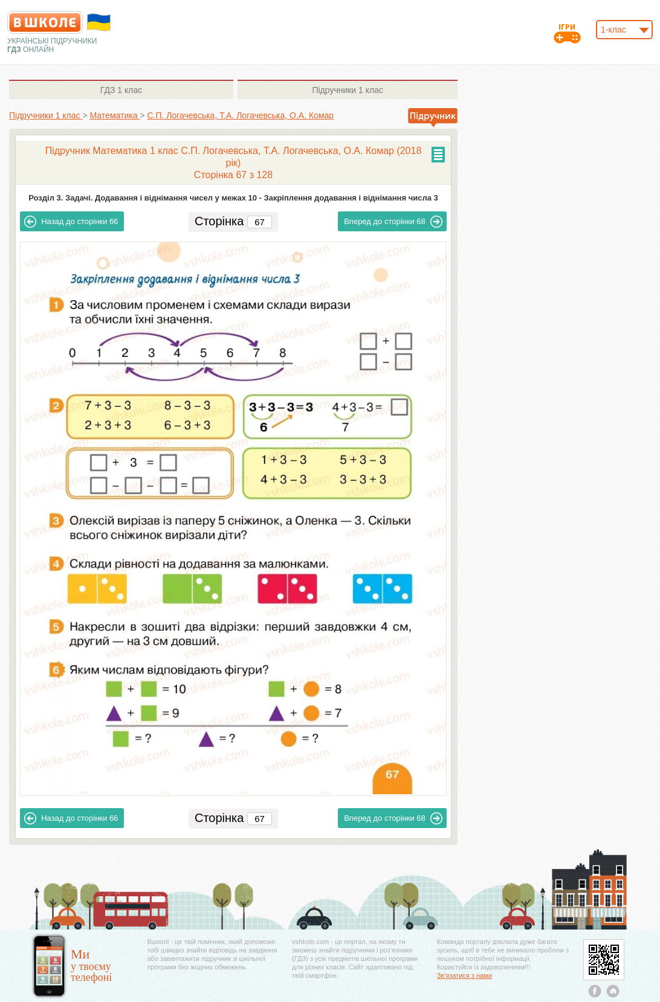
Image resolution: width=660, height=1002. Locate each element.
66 (71, 222)
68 (393, 222)
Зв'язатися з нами (464, 975)
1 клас (121, 90)
